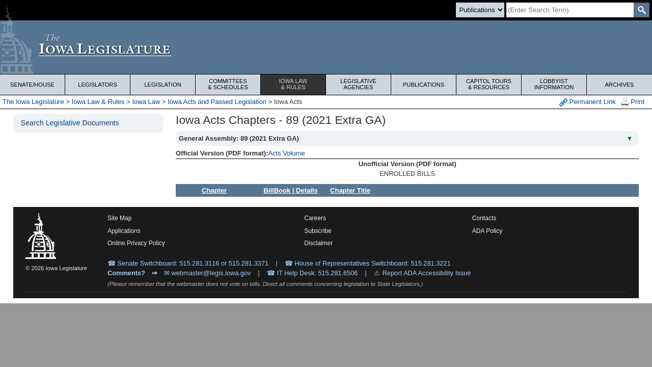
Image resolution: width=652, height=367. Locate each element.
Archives (619, 85)
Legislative (358, 84)
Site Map (119, 218)
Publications (423, 85)
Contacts (484, 218)
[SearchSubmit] (641, 10)
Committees (228, 84)
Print (632, 102)
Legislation (162, 85)
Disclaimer (318, 243)
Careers (315, 218)
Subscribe (317, 230)
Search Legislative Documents (70, 123)
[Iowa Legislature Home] (326, 47)
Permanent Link (587, 102)
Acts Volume (286, 153)
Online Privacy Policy (136, 243)
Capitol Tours (488, 84)
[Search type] (480, 10)
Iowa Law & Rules (98, 102)
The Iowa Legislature (33, 102)
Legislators (97, 85)
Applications (124, 230)
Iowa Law (293, 84)
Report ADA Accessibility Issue (427, 273)
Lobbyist (554, 84)
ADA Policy (487, 230)
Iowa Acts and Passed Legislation (217, 102)
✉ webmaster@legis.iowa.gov (207, 273)
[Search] (570, 10)
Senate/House (32, 85)
